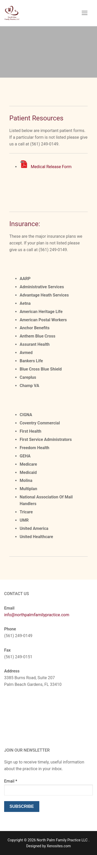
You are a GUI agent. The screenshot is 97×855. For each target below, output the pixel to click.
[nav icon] (84, 13)
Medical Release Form (51, 166)
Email (10, 781)
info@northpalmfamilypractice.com (36, 614)
